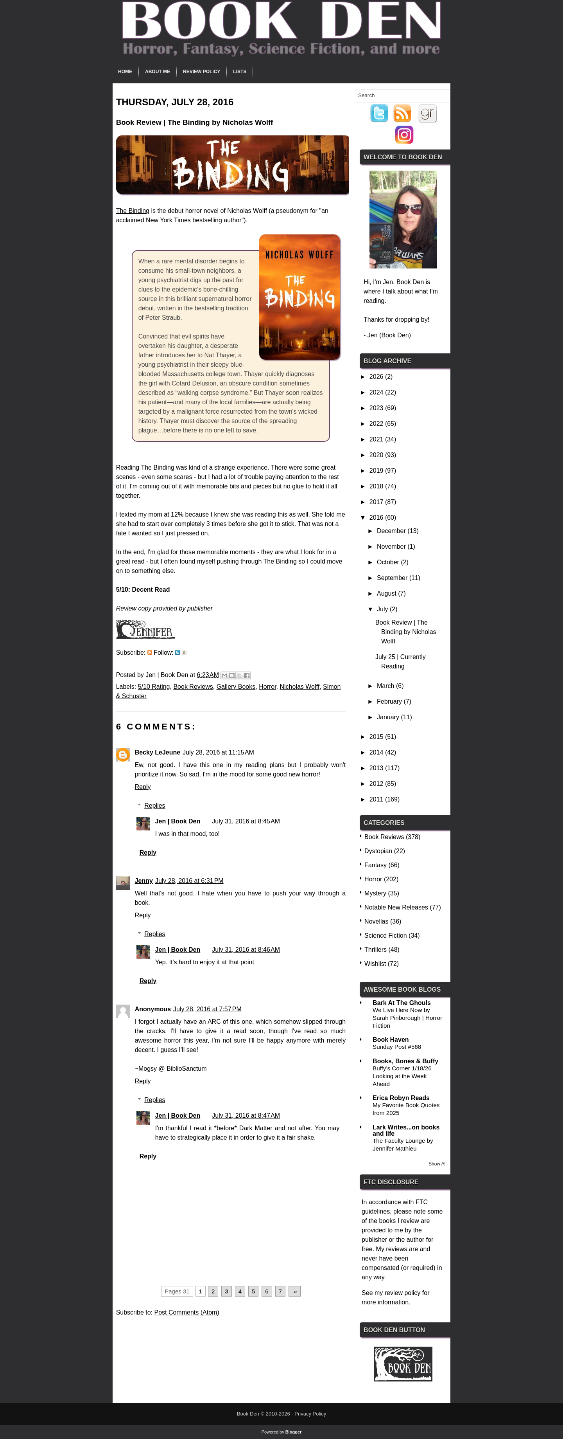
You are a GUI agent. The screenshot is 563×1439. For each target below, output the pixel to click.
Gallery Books (236, 686)
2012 (377, 783)
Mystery (375, 893)
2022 (377, 423)
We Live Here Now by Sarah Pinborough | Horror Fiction (407, 1018)
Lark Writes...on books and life (406, 1130)
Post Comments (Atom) (186, 1312)
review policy (403, 1293)
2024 (377, 392)
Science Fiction (385, 935)
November (392, 546)
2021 (377, 439)
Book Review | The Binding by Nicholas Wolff (405, 632)
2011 (377, 799)
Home (125, 71)
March (386, 686)
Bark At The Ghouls (402, 1003)
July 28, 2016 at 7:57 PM (207, 1009)
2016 (377, 517)
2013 (377, 768)
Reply (143, 786)
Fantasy (375, 865)
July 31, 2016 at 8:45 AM (246, 821)
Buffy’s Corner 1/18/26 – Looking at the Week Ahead (404, 1076)
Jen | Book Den (178, 821)
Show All (437, 1164)
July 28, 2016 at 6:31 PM (189, 880)
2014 (377, 752)
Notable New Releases (396, 907)
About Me (157, 71)
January (389, 717)
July (383, 609)
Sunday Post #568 (397, 1046)
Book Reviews (193, 686)
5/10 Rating (154, 686)
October (389, 562)
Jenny (144, 880)
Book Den (248, 1414)
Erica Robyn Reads (401, 1098)
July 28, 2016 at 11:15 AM (218, 752)
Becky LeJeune (158, 752)
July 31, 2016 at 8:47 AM (246, 1115)
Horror (267, 686)
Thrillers (375, 949)
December (392, 531)
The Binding (132, 210)
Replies (154, 805)
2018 (377, 486)
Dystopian (378, 851)
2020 (377, 455)
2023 (377, 408)
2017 (377, 502)
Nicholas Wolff (300, 686)
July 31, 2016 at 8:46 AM (246, 949)
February (390, 701)
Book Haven (391, 1039)
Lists (239, 71)
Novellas (376, 921)
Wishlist (375, 963)
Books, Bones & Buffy (405, 1061)
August (387, 593)
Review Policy (201, 71)
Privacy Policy (310, 1414)
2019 (377, 470)
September (393, 578)
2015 (377, 736)
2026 (377, 376)
